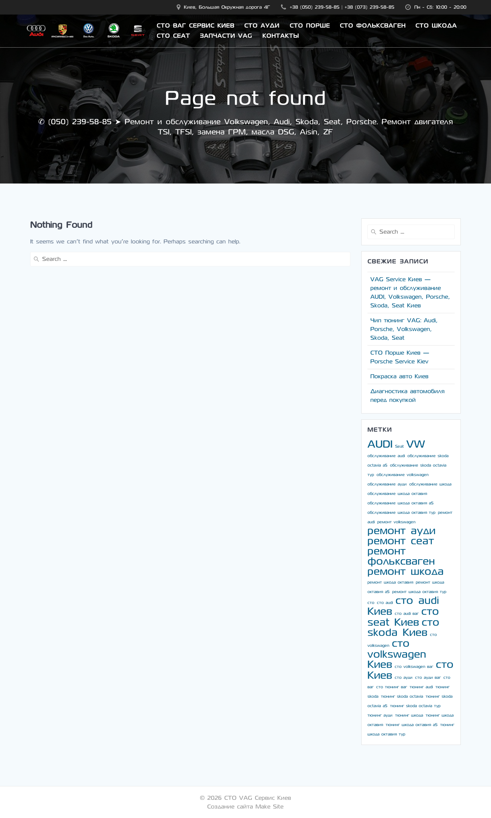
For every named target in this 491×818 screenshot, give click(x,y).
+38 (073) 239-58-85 (369, 7)
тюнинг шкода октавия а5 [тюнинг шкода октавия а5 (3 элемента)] (412, 725)
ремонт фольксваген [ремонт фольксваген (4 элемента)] (401, 556)
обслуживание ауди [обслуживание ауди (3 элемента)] (387, 484)
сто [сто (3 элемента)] (370, 603)
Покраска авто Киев (399, 376)
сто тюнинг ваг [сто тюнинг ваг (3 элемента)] (391, 687)
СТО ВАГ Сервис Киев (195, 25)
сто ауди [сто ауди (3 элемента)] (403, 678)
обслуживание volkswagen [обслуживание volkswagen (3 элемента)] (402, 475)
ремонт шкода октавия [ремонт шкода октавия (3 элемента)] (390, 582)
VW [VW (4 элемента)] (415, 444)
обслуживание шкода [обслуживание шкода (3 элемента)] (430, 484)
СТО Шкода (436, 25)
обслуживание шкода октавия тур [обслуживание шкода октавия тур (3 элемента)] (401, 513)
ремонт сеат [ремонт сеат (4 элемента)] (400, 541)
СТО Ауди (261, 25)
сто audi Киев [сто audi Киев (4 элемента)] (403, 606)
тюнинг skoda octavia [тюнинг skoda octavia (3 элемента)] (402, 696)
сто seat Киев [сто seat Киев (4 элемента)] (403, 617)
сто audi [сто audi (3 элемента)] (385, 603)
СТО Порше (310, 25)
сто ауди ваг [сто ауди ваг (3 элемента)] (428, 678)
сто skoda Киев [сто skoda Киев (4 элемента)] (403, 627)
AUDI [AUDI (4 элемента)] (380, 444)
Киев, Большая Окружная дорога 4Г (227, 7)
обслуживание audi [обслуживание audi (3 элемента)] (386, 456)
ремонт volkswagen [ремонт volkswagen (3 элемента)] (396, 522)
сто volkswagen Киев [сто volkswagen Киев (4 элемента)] (396, 654)
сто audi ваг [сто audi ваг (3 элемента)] (407, 614)
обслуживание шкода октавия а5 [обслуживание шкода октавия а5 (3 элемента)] (400, 503)
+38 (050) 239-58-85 (314, 7)
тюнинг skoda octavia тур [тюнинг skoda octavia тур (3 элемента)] (415, 706)
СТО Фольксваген (373, 25)
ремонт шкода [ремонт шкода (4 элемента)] (405, 571)
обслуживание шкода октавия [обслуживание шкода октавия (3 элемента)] (397, 494)
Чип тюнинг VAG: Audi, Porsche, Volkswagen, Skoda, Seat (404, 329)
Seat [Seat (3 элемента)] (399, 446)
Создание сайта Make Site (245, 806)
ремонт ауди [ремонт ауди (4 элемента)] (401, 530)
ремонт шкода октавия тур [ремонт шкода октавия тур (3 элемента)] (419, 592)
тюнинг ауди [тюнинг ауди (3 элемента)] (380, 715)
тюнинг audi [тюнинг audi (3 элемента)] (421, 687)
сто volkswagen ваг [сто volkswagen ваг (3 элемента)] (414, 667)
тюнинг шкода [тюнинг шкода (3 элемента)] (409, 715)
